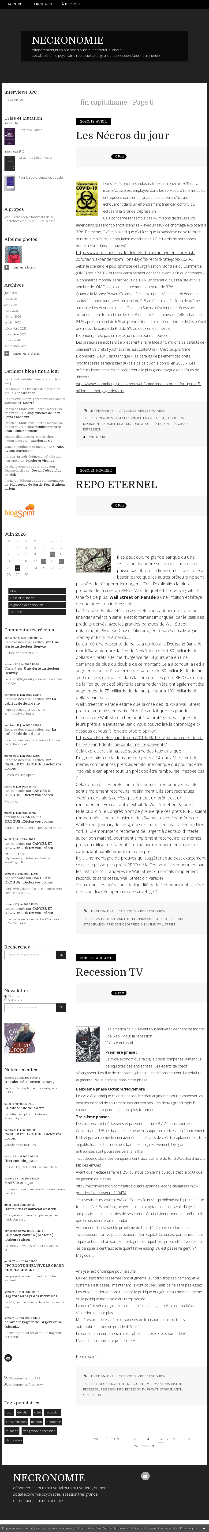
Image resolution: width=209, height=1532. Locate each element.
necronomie (14, 791)
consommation (16, 1422)
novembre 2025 (15, 334)
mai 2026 (10, 299)
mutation (12, 1431)
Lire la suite (47, 221)
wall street (166, 924)
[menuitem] (18, 4)
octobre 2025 (13, 340)
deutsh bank (113, 919)
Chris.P (10, 668)
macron (36, 1422)
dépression (14, 1440)
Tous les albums (23, 267)
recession (53, 1412)
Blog (13, 591)
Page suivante (145, 1445)
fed (126, 919)
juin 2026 (10, 293)
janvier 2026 (12, 322)
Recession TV (109, 972)
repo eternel (175, 919)
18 (44, 561)
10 (188, 1438)
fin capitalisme (154, 418)
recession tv (135, 1389)
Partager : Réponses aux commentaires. (34, 480)
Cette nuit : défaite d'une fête (26, 379)
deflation (23, 1412)
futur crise (176, 418)
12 (52, 554)
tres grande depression (39, 1431)
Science (16, 612)
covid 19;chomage (128, 418)
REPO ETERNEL (116, 485)
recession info (112, 1389)
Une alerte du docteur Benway (29, 1082)
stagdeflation (94, 924)
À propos (71, 4)
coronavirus (103, 418)
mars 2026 (11, 311)
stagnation (92, 1395)
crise (37, 1412)
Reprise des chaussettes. (24, 642)
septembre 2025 (15, 346)
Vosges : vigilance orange (23, 447)
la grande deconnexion (26, 605)
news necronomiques (134, 424)
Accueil (15, 4)
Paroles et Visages (40, 460)
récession (161, 424)
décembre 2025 (15, 328)
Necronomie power (20, 1161)
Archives (42, 4)
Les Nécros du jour (122, 136)
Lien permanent (98, 411)
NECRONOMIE (68, 40)
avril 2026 (10, 305)
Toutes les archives (25, 353)
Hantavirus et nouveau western (30, 1209)
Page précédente (108, 1438)
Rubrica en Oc (41, 440)
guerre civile (143, 1384)
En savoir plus (188, 1528)
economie (54, 1422)
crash (97, 919)
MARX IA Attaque (18, 1183)
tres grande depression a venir (131, 924)
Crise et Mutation (22, 598)
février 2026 (12, 317)
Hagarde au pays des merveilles (30, 1296)
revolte (152, 1389)
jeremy (10, 817)
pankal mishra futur (169, 1384)
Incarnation (26, 393)
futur (9, 1412)
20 (61, 561)
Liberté (28, 403)
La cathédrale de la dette (24, 1108)
